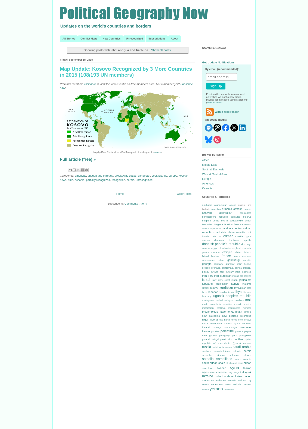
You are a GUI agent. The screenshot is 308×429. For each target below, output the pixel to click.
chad (216, 232)
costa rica (216, 236)
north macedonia (212, 323)
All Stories (68, 38)
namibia (247, 312)
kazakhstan (222, 283)
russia (206, 347)
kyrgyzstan (240, 287)
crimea (228, 236)
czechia (206, 240)
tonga (236, 372)
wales (228, 384)
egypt (214, 248)
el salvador (225, 248)
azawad (207, 212)
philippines (245, 335)
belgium (206, 220)
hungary (230, 272)
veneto (205, 384)
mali (248, 300)
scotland (207, 351)
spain (221, 363)
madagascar (208, 300)
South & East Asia (213, 169)
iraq (210, 275)
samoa (228, 347)
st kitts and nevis (234, 363)
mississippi (208, 307)
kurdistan (226, 287)
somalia (208, 359)
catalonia (227, 228)
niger (205, 319)
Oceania (207, 188)
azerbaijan (225, 212)
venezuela (216, 384)
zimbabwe (229, 389)
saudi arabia (242, 347)
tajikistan (206, 372)
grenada (215, 267)
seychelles (207, 355)
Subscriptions (156, 38)
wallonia (237, 384)
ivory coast (224, 280)
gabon (221, 260)
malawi (219, 300)
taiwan (247, 368)
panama (239, 331)
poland (206, 339)
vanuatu (232, 380)
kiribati (205, 288)
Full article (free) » (78, 159)
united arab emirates (228, 376)
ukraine (207, 376)
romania (247, 343)
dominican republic (240, 240)
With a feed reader (222, 111)
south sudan (210, 363)
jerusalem (245, 279)
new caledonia (211, 315)
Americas (208, 183)
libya (238, 292)
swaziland (207, 368)
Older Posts (184, 193)
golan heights (244, 264)
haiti (221, 271)
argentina (216, 209)
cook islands (159, 175)
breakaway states (125, 175)
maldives (239, 300)
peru (234, 335)
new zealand (230, 315)
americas (80, 175)
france (226, 256)
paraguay (224, 335)
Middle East (209, 164)
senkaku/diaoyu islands (227, 351)
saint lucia (218, 347)
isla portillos (245, 276)
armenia (227, 209)
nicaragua (245, 315)
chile (223, 232)
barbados (235, 217)
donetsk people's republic (221, 244)
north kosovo (244, 320)
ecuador (206, 248)
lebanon (213, 292)
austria (247, 209)
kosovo (183, 175)
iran (204, 275)
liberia (231, 292)
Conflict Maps (88, 38)
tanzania (215, 372)
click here (90, 84)
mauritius (227, 304)
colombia (240, 232)
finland (205, 256)
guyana (214, 272)
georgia (206, 263)
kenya (235, 283)
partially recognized (98, 180)
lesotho (223, 292)
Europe (206, 178)
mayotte (238, 304)
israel (206, 279)
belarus (247, 216)
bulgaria (218, 224)
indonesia (247, 272)
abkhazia (207, 205)
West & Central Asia (214, 174)
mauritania (215, 304)
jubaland (207, 283)
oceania (79, 180)
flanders (215, 256)
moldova (221, 308)
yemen (216, 388)
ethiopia (227, 252)
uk (249, 372)
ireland (235, 276)
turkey (243, 372)
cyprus (248, 236)
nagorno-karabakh (230, 311)
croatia (239, 236)
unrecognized (144, 180)
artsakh (238, 209)
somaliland (224, 359)
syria (234, 367)
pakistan (215, 331)
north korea (230, 319)
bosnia (224, 221)
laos (249, 288)
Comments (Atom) (135, 203)
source (157, 152)
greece (206, 267)
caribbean (144, 175)
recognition (118, 180)
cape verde (215, 228)
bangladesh (245, 213)
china (231, 232)
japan (234, 279)
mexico (247, 304)
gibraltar (229, 263)
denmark (219, 240)
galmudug (233, 260)
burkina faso (231, 224)
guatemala (228, 267)
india (237, 271)
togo (231, 372)
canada (205, 228)
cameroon (245, 224)
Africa (205, 160)
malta (205, 304)
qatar (248, 339)
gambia (247, 260)
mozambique (210, 311)
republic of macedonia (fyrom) (221, 343)
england (236, 248)
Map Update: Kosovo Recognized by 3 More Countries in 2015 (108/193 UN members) (126, 72)
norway (217, 327)
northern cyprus (232, 323)
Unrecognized (134, 38)
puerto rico (226, 339)
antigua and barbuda (100, 175)
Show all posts (161, 50)
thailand (224, 372)
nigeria (213, 319)
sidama (221, 355)
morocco (247, 308)
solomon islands (240, 355)
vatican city (244, 380)
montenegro (234, 308)
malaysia (228, 300)
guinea (238, 268)
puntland (239, 339)
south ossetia (243, 359)
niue (70, 180)
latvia (204, 292)
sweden (221, 368)
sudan (247, 363)
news (63, 180)
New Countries (112, 38)
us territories (218, 380)
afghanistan (220, 205)
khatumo (246, 283)
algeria (233, 205)
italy (214, 279)
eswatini (215, 252)
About (174, 38)
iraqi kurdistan (222, 275)
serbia (130, 180)
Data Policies (214, 102)
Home (120, 193)
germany (218, 263)
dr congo (246, 244)
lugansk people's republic (232, 296)
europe (173, 175)
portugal (215, 339)
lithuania (247, 292)
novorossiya (230, 327)
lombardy (206, 296)
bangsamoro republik (215, 216)
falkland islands (242, 252)
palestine (227, 331)
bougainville (236, 220)
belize (216, 220)
